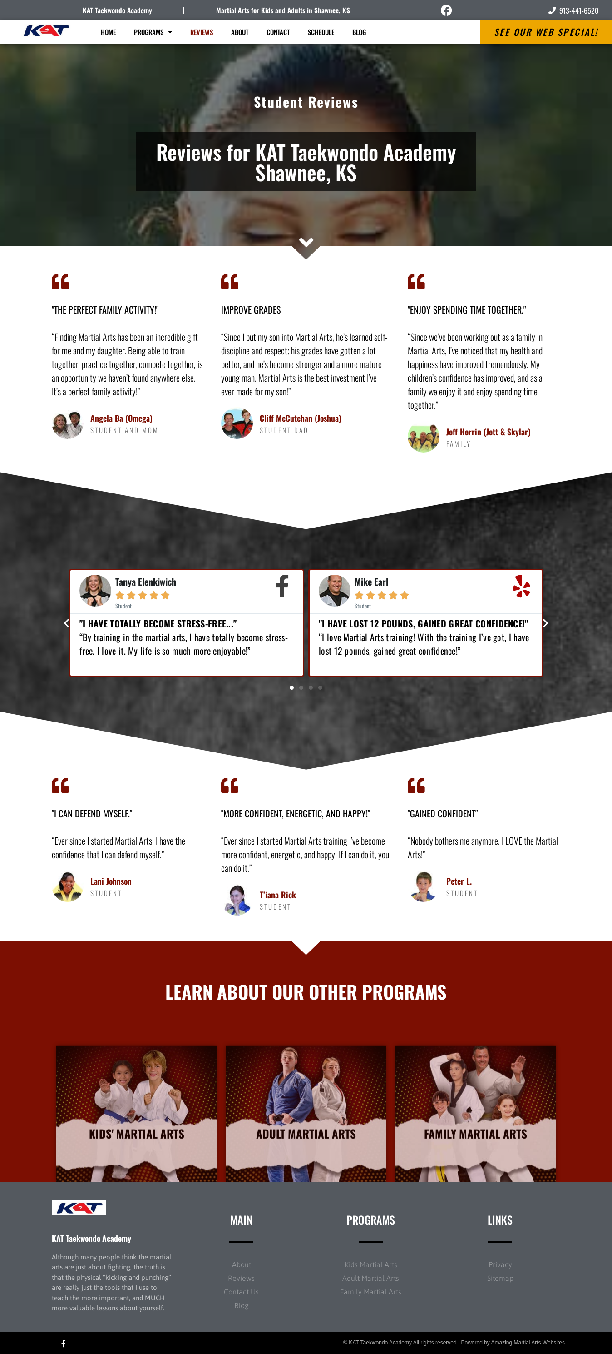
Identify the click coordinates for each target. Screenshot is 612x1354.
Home (108, 32)
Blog (359, 32)
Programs (153, 32)
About (239, 32)
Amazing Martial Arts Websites (528, 1342)
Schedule (321, 32)
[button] (66, 622)
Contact (278, 32)
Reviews (201, 32)
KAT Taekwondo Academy (117, 10)
